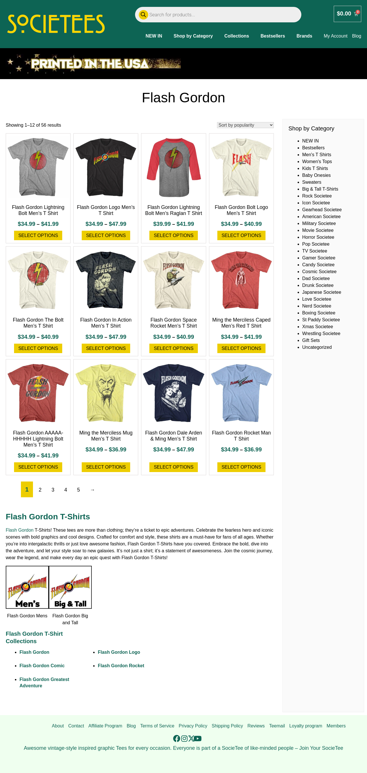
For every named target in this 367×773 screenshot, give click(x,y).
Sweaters (311, 182)
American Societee (321, 216)
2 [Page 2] (40, 490)
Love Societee (316, 299)
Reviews (256, 725)
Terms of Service (157, 725)
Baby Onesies (316, 175)
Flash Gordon (20, 530)
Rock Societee (317, 195)
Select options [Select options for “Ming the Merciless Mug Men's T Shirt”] (106, 467)
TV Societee (314, 250)
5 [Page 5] (78, 490)
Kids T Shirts (315, 168)
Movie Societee (317, 230)
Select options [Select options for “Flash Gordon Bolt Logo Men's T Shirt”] (241, 235)
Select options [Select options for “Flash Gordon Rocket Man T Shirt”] (241, 467)
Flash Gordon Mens (27, 615)
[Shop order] (245, 125)
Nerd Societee (316, 306)
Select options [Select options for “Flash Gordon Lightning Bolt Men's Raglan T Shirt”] (173, 235)
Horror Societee (318, 237)
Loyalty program (305, 725)
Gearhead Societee (322, 209)
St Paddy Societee (321, 319)
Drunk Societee (317, 285)
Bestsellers (273, 36)
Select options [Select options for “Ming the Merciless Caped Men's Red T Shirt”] (241, 348)
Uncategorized (317, 347)
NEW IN (154, 36)
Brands (304, 36)
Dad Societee (316, 278)
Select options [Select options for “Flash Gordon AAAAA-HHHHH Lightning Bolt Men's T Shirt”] (38, 467)
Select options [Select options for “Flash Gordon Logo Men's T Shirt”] (106, 235)
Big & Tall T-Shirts (320, 189)
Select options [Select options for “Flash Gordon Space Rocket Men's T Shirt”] (173, 348)
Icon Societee (316, 202)
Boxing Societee (318, 312)
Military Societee (319, 223)
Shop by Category (193, 36)
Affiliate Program (105, 725)
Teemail (277, 725)
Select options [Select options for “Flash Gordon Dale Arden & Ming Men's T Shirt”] (173, 467)
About (58, 725)
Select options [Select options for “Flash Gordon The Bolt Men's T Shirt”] (38, 348)
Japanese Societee (321, 292)
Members (336, 725)
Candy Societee (318, 264)
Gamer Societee (318, 257)
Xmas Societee (317, 326)
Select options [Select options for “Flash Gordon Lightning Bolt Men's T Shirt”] (38, 235)
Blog (131, 725)
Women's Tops (317, 161)
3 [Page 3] (53, 490)
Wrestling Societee (321, 333)
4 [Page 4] (65, 490)
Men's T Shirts (316, 154)
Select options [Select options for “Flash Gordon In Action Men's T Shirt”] (106, 348)
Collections (237, 36)
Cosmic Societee (319, 271)
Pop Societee (315, 244)
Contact (76, 725)
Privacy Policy (193, 725)
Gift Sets (311, 340)
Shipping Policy (227, 725)
